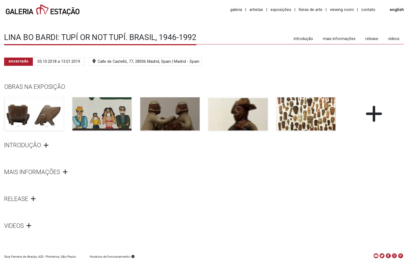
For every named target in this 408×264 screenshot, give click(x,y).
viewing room (342, 9)
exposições (280, 9)
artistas (256, 9)
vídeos (394, 38)
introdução (303, 38)
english (397, 9)
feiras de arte (310, 9)
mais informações (339, 38)
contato (368, 9)
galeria (236, 9)
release (371, 38)
